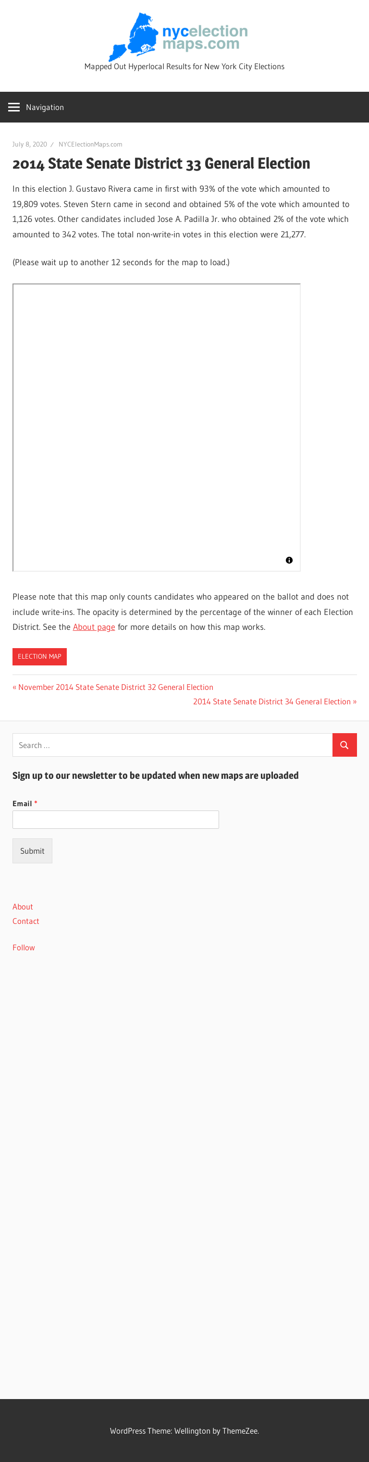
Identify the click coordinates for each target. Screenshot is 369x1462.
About (22, 906)
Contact (25, 921)
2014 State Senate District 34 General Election (272, 701)
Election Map (40, 656)
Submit (32, 851)
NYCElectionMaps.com (91, 144)
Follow (23, 947)
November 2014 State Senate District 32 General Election (115, 687)
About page (94, 627)
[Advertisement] (184, 1046)
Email (24, 803)
